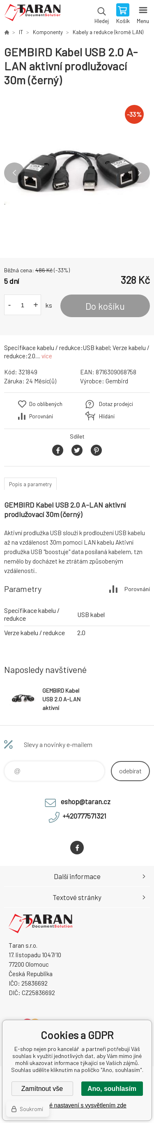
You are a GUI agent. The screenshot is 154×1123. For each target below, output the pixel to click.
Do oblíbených (45, 404)
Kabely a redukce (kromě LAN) (108, 32)
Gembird (117, 381)
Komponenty (48, 32)
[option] (77, 173)
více (46, 356)
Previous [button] (14, 172)
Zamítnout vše (42, 1088)
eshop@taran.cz (85, 801)
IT (21, 32)
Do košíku (105, 306)
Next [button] (139, 172)
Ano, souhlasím (111, 1088)
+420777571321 (84, 816)
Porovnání (41, 416)
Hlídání (107, 416)
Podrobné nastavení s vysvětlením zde (77, 1105)
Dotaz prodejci (116, 404)
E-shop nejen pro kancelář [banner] (32, 14)
